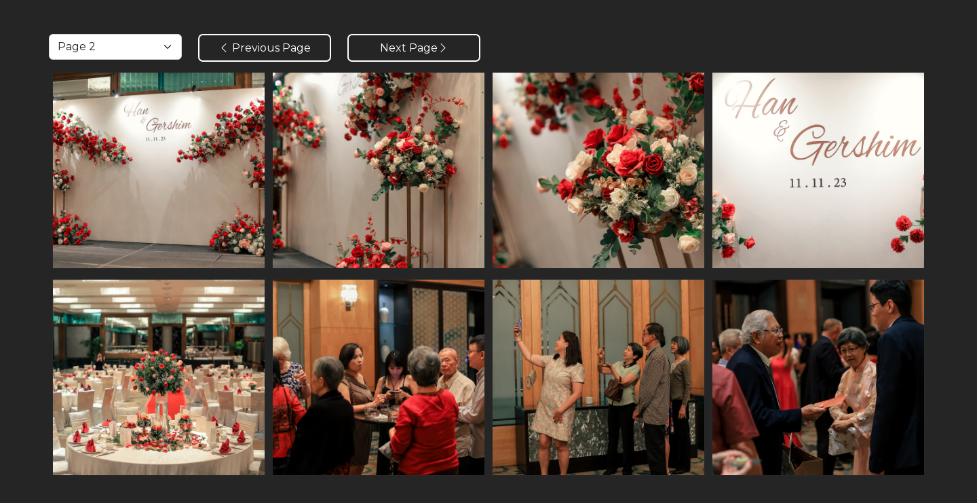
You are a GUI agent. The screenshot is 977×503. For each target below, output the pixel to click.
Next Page (414, 47)
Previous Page (264, 47)
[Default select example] (115, 47)
